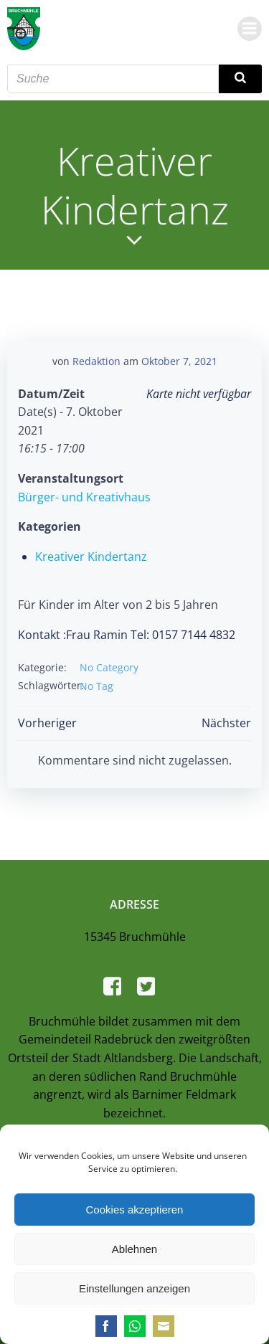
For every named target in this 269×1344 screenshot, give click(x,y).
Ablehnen (134, 1249)
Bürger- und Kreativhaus (84, 497)
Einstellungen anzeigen (134, 1288)
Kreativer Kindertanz (91, 556)
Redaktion (96, 361)
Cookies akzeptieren (135, 1209)
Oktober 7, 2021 (179, 361)
